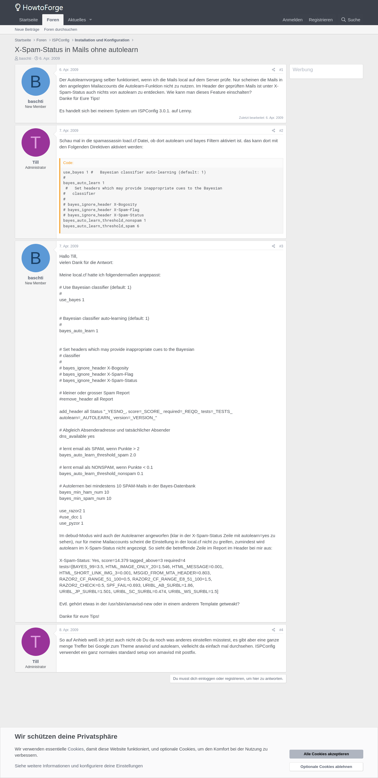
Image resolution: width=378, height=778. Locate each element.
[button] (91, 19)
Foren (53, 19)
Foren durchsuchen (60, 29)
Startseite (28, 19)
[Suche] (350, 19)
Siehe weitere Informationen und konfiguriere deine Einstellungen (79, 765)
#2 (281, 131)
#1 (281, 70)
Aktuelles (77, 19)
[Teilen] (273, 70)
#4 (281, 630)
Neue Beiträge (27, 29)
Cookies (76, 748)
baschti (25, 58)
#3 (281, 246)
